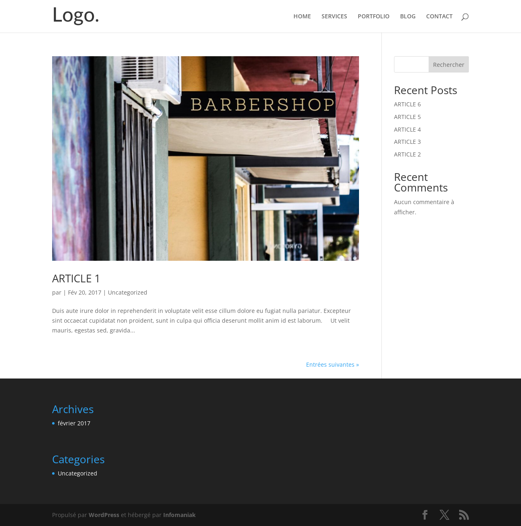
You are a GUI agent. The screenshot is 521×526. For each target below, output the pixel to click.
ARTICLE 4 (407, 129)
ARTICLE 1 (76, 278)
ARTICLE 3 (407, 141)
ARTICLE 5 (407, 117)
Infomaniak (179, 515)
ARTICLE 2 (407, 154)
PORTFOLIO (374, 16)
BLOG (408, 16)
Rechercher (448, 64)
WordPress (104, 515)
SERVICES (334, 16)
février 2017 (74, 423)
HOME (302, 16)
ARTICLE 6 (407, 104)
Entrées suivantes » (332, 364)
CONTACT (439, 16)
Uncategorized (127, 292)
